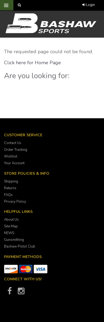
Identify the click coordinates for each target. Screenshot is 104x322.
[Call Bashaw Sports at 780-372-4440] (47, 5)
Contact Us (12, 143)
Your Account (14, 163)
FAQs (8, 194)
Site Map (11, 226)
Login (88, 4)
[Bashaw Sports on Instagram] (21, 292)
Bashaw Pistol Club (19, 246)
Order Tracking (15, 149)
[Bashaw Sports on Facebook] (9, 292)
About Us (11, 219)
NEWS (9, 233)
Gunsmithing (14, 239)
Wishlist (10, 156)
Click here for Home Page (32, 62)
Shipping (11, 181)
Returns (10, 188)
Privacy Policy (15, 201)
